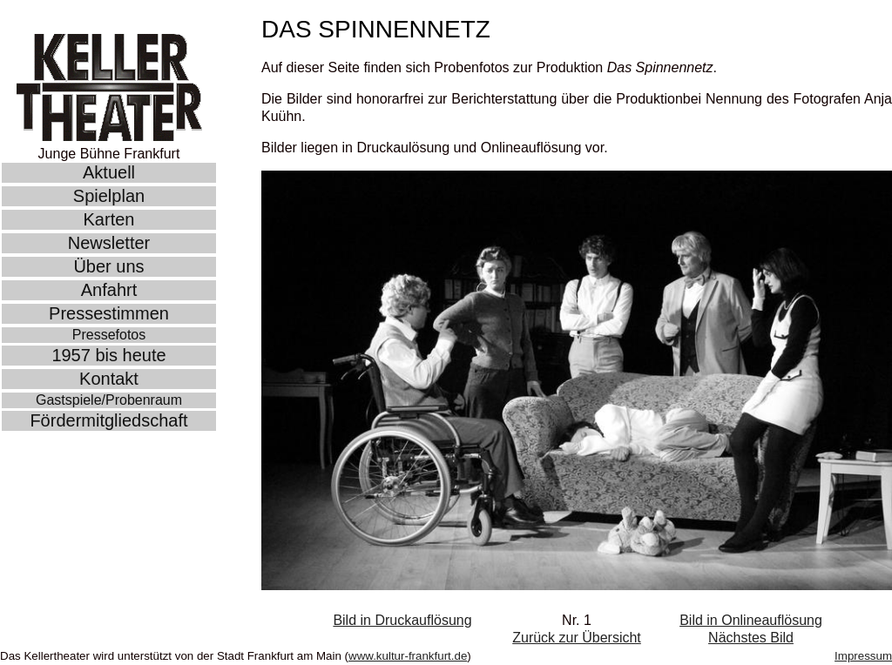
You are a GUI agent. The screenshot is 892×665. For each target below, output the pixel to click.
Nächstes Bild (751, 637)
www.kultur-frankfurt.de (407, 655)
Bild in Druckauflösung (402, 620)
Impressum (863, 655)
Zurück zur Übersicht (576, 637)
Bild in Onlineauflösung (750, 620)
